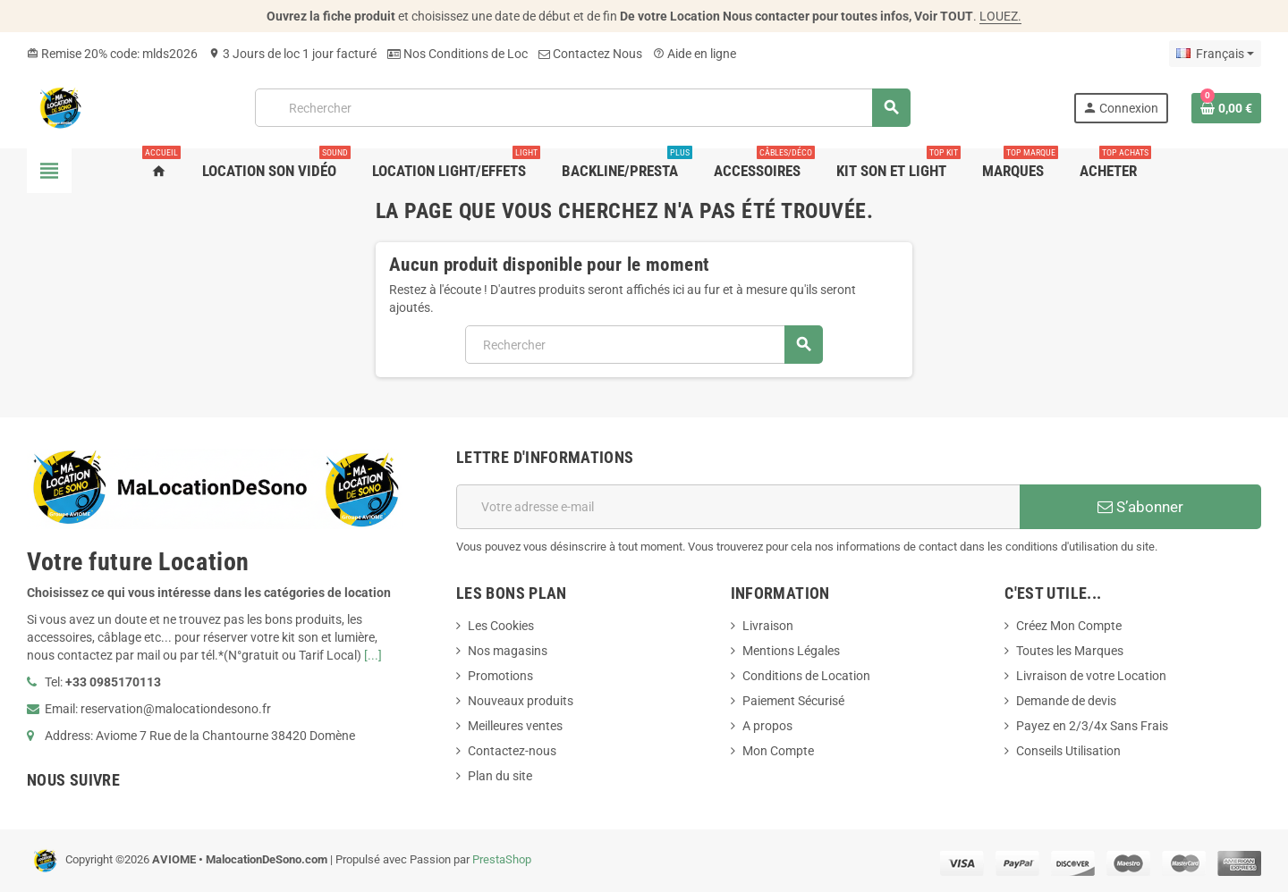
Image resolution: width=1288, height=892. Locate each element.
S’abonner (1140, 507)
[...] (373, 655)
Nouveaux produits (520, 701)
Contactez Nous (590, 53)
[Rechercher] (582, 107)
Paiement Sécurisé (793, 701)
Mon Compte (778, 751)
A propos (767, 726)
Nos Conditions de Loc (457, 53)
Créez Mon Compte (1069, 626)
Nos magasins (507, 651)
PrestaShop (501, 859)
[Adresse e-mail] (738, 506)
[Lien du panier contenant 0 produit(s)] (1226, 108)
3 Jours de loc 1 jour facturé (292, 53)
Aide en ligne (694, 53)
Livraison (767, 626)
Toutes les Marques (1069, 651)
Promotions (500, 676)
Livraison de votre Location (1091, 676)
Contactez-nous (512, 751)
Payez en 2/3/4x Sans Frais (1092, 726)
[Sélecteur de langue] (1215, 53)
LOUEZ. (1000, 16)
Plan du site (500, 776)
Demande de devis (1066, 701)
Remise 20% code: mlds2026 (112, 53)
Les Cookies (501, 626)
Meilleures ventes (515, 726)
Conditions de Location (806, 676)
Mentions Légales (791, 651)
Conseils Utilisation (1068, 751)
